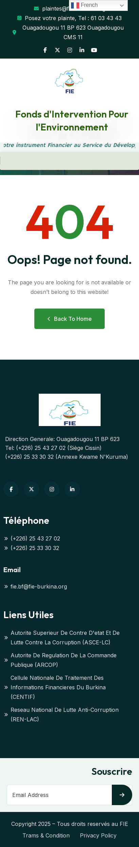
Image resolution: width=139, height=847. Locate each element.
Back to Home (69, 318)
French (84, 5)
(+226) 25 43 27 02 (31, 538)
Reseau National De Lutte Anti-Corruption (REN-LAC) (61, 714)
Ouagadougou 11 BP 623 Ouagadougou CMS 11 (68, 32)
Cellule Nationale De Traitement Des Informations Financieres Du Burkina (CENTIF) (54, 687)
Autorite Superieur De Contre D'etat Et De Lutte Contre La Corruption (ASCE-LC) (61, 637)
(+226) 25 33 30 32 (31, 548)
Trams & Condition (46, 835)
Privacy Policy (98, 835)
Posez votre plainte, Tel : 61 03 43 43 (69, 18)
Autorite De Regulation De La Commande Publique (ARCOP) (60, 660)
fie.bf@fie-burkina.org (35, 586)
